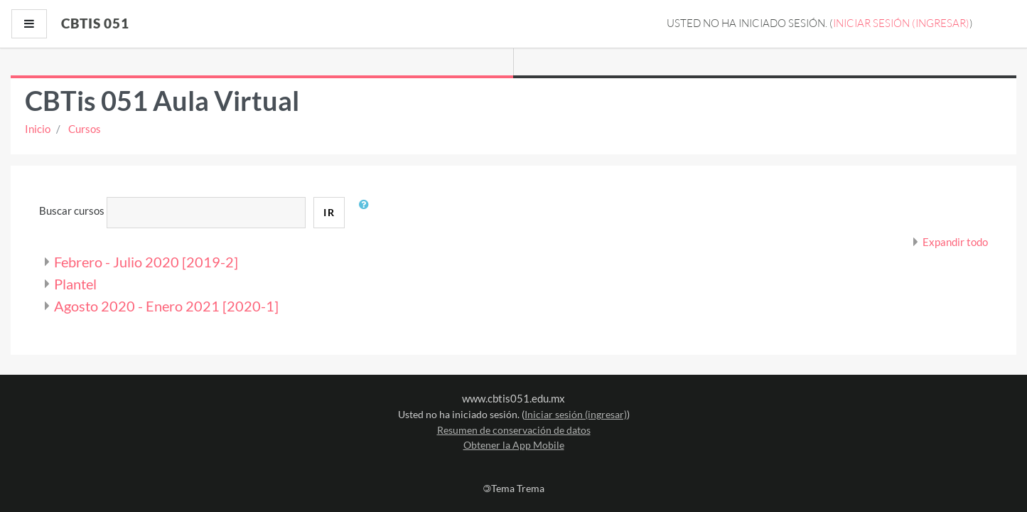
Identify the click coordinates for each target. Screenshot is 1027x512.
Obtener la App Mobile (513, 445)
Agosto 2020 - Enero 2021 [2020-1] (166, 305)
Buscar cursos (71, 210)
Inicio (37, 128)
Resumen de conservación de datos (514, 430)
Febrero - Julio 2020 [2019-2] (146, 261)
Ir (329, 212)
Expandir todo (955, 241)
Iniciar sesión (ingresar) (901, 23)
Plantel (75, 283)
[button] (366, 212)
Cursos (84, 128)
